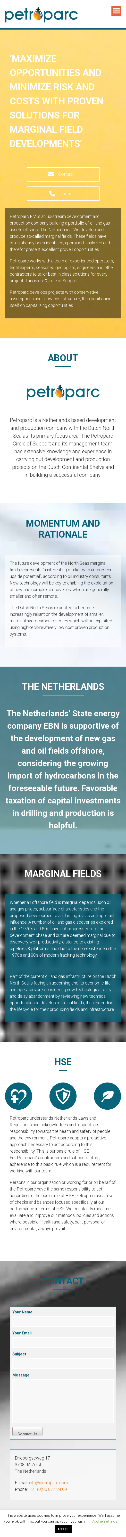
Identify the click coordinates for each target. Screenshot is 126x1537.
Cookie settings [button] (104, 1521)
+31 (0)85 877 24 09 (48, 1489)
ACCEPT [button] (63, 1529)
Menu (116, 11)
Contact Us (27, 1434)
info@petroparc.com (48, 1482)
